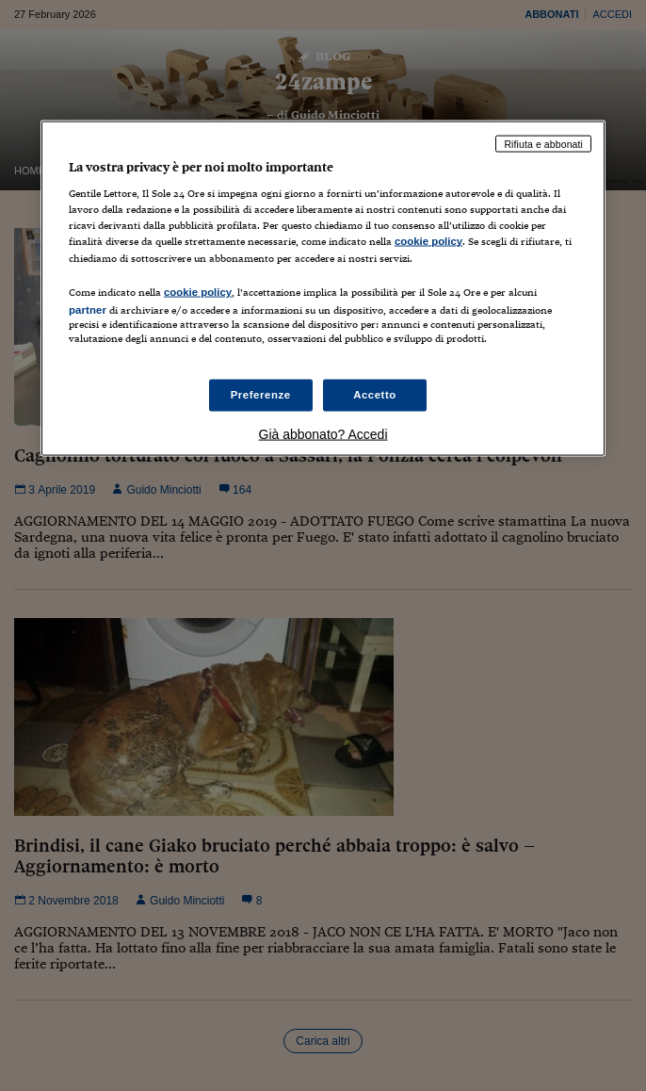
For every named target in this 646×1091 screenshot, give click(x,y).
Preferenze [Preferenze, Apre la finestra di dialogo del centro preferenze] (261, 394)
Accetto (374, 394)
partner (87, 309)
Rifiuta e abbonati (543, 143)
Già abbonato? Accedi (323, 433)
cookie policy (428, 241)
